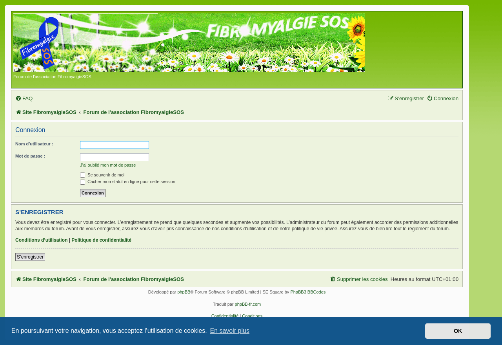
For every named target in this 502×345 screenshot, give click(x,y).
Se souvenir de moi (102, 174)
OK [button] (458, 331)
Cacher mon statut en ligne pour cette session (127, 181)
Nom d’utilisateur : (34, 143)
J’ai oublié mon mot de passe (108, 165)
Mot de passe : (30, 156)
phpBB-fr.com (248, 304)
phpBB (183, 292)
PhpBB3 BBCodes (308, 292)
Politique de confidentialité (101, 240)
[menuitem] (24, 98)
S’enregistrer (30, 257)
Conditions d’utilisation (41, 240)
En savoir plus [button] (229, 330)
